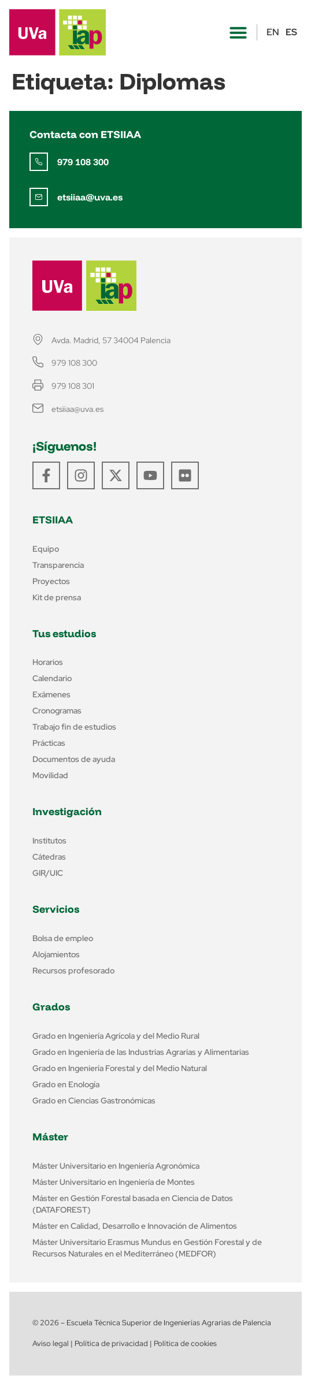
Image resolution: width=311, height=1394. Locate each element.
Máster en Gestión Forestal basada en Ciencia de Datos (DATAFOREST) (132, 1204)
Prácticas (48, 743)
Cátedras (49, 857)
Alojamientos (56, 954)
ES (291, 32)
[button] (238, 32)
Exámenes (51, 694)
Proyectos (51, 581)
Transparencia (58, 565)
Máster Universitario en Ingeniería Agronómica (115, 1166)
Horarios (47, 662)
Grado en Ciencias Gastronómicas (94, 1100)
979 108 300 (83, 162)
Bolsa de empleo (62, 938)
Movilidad (50, 775)
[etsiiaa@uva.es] (38, 197)
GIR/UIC (47, 873)
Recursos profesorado (73, 970)
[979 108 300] (38, 162)
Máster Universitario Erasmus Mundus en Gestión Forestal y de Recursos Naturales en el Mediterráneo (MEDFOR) (147, 1248)
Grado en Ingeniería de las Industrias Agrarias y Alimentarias (140, 1052)
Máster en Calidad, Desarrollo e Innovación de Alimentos (134, 1226)
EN (272, 32)
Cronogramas (57, 710)
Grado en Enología (65, 1084)
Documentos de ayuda (73, 759)
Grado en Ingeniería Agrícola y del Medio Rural (115, 1036)
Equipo (45, 549)
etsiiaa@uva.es (90, 197)
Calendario (52, 678)
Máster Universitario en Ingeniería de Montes (113, 1182)
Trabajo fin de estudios (74, 727)
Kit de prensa (56, 597)
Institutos (49, 840)
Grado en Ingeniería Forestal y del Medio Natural (119, 1068)
